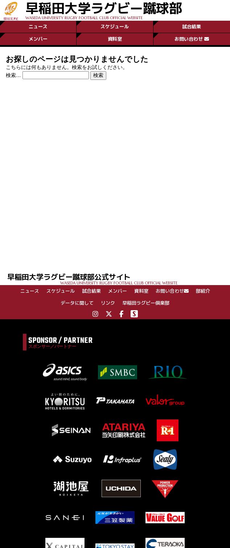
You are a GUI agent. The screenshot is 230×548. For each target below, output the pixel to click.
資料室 (115, 39)
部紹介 (203, 291)
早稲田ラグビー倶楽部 (145, 303)
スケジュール (114, 26)
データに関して (77, 303)
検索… (13, 75)
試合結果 (191, 26)
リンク (108, 303)
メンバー (38, 39)
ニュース (38, 26)
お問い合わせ (191, 39)
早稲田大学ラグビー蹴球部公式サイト (118, 278)
